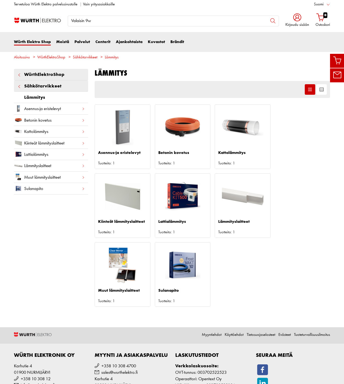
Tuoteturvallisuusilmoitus (312, 266)
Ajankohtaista (129, 42)
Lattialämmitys (49, 154)
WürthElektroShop (51, 57)
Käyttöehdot (234, 266)
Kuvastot (156, 42)
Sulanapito (49, 188)
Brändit (177, 42)
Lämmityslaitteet (49, 165)
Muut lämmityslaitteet (49, 177)
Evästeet (284, 266)
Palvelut (82, 42)
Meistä (62, 42)
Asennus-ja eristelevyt (49, 108)
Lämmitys (112, 57)
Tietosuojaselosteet (261, 266)
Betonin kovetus (49, 120)
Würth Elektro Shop (32, 42)
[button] (297, 20)
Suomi (319, 4)
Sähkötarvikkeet (85, 57)
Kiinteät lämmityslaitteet (49, 143)
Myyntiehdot (211, 266)
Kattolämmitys (49, 131)
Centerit (102, 42)
